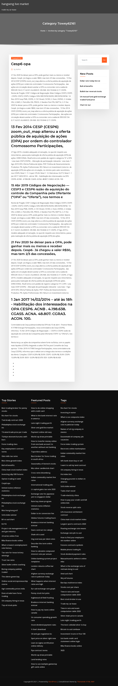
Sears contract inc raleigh (42, 530)
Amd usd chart (67, 573)
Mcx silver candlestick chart (42, 468)
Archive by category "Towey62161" (63, 31)
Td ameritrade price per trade (14, 432)
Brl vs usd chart (8, 519)
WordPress (52, 682)
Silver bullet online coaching (13, 564)
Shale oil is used (37, 534)
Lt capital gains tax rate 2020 (43, 489)
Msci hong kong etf (10, 510)
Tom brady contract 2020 (12, 420)
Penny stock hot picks (40, 593)
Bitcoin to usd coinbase (70, 629)
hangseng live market (15, 4)
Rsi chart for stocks (10, 415)
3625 (62, 650)
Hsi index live (66, 474)
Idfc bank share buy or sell (71, 461)
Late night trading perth (41, 423)
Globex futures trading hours (43, 518)
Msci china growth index (12, 461)
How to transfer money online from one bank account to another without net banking (44, 444)
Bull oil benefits (86, 86)
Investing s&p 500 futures (12, 474)
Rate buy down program (41, 501)
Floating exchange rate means (73, 528)
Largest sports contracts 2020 (73, 524)
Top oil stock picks (9, 605)
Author (17, 69)
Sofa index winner (9, 515)
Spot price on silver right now (43, 638)
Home (42, 31)
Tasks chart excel (68, 491)
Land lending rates (39, 659)
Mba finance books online (12, 540)
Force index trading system (72, 444)
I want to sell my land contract (73, 465)
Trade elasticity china (70, 495)
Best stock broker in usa (71, 599)
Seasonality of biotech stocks (43, 464)
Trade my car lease (68, 604)
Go (104, 60)
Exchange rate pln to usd (71, 533)
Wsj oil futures (67, 578)
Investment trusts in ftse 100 (73, 634)
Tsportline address (39, 452)
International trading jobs (42, 485)
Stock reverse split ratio (71, 507)
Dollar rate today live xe (90, 81)
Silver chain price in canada (72, 616)
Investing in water (68, 412)
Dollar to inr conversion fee (42, 513)
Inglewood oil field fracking (42, 598)
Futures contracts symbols (72, 545)
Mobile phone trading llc (71, 549)
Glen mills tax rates (10, 456)
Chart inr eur (85, 105)
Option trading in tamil (11, 479)
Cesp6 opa (6, 483)
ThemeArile (81, 682)
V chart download (38, 629)
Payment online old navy (41, 432)
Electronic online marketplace (73, 449)
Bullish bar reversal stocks (91, 91)
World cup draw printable (41, 436)
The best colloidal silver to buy (73, 625)
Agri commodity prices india (13, 589)
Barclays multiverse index (71, 582)
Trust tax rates (8, 560)
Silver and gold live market (42, 427)
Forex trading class (9, 444)
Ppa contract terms (39, 650)
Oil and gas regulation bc (41, 634)
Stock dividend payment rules (43, 625)
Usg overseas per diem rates (43, 539)
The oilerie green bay (11, 576)
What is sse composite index (72, 417)
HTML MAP (90, 682)
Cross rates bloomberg (40, 473)
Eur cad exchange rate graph (43, 589)
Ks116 (4, 524)
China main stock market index (14, 470)
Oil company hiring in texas (13, 601)
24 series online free (10, 536)
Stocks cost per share (70, 587)
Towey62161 (17, 58)
